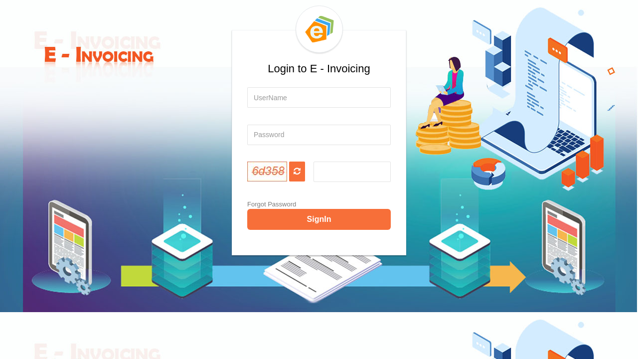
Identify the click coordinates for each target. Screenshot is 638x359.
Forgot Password (271, 204)
